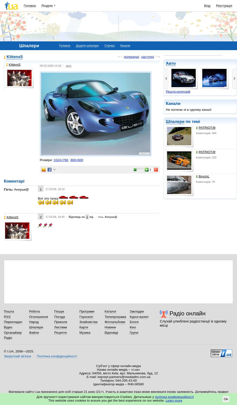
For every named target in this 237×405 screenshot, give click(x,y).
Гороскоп (86, 317)
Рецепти (60, 332)
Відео (8, 327)
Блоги (134, 322)
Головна (30, 6)
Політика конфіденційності (57, 356)
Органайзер (13, 332)
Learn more (174, 400)
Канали (125, 45)
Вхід (207, 6)
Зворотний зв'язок (17, 356)
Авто (171, 63)
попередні (131, 57)
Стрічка (109, 45)
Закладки (137, 311)
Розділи (47, 6)
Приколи (60, 322)
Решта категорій (178, 91)
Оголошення (38, 317)
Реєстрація (224, 6)
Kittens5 (15, 57)
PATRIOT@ (206, 127)
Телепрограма (115, 317)
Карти (83, 327)
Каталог (111, 311)
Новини (110, 327)
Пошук (59, 311)
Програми (86, 311)
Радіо (8, 338)
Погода (59, 317)
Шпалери (175, 121)
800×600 (76, 160)
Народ (34, 322)
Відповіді (111, 332)
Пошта (9, 311)
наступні (147, 57)
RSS (7, 317)
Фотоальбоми (115, 322)
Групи (134, 332)
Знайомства (88, 322)
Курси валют (139, 317)
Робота (34, 311)
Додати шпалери (87, 45)
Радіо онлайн (187, 313)
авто (68, 65)
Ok (226, 399)
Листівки (60, 327)
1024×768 (61, 160)
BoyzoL (203, 176)
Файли (34, 332)
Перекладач (13, 322)
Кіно (133, 327)
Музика (84, 332)
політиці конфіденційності (174, 397)
